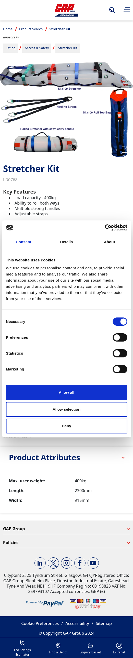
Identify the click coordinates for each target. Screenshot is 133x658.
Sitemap (104, 623)
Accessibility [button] (77, 623)
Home (8, 29)
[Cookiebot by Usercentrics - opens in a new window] (104, 227)
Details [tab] (66, 242)
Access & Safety (37, 48)
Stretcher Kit (67, 48)
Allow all (66, 392)
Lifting (11, 48)
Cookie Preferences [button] (40, 623)
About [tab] (109, 242)
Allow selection (66, 409)
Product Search (31, 29)
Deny (66, 426)
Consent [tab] (23, 242)
